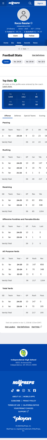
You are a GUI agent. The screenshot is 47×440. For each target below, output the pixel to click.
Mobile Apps (29, 396)
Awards (27, 42)
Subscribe (15, 401)
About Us (16, 396)
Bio (12, 42)
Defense (17, 115)
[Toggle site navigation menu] (3, 3)
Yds (40, 157)
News (35, 42)
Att (39, 129)
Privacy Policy (29, 401)
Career (6, 62)
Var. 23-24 (29, 62)
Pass (42, 295)
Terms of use (14, 405)
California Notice (31, 405)
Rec (33, 194)
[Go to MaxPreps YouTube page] (18, 391)
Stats (19, 42)
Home (6, 42)
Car (33, 157)
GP (27, 129)
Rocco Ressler (23, 23)
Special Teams (30, 115)
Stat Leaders (10, 327)
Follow (31, 35)
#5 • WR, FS (13, 32)
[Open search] (30, 3)
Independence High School (23, 355)
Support (23, 411)
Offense (7, 115)
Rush (34, 258)
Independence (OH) (23, 26)
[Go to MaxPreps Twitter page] (29, 391)
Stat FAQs (37, 327)
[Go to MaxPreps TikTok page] (12, 391)
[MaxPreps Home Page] (19, 49)
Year (19, 129)
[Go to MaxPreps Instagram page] (23, 391)
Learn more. (7, 86)
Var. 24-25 (17, 62)
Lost (41, 226)
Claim (15, 35)
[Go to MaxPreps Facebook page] (34, 391)
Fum (34, 226)
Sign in (40, 3)
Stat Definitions (38, 55)
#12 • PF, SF (33, 32)
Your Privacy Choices (23, 408)
